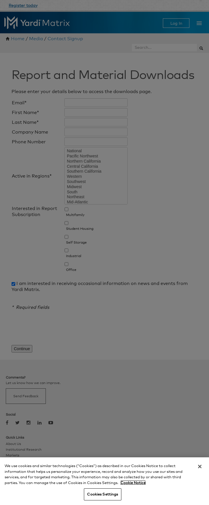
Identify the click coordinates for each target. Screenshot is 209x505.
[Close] (199, 466)
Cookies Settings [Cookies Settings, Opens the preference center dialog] (102, 494)
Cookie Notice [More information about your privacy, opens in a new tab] (133, 482)
